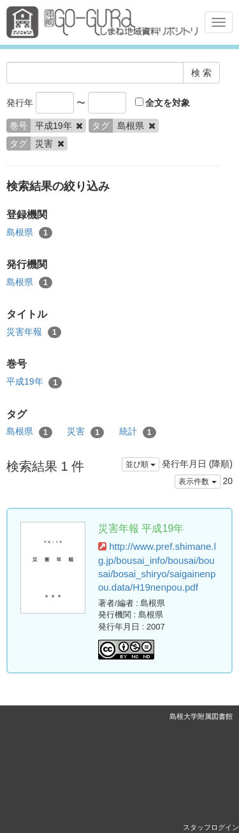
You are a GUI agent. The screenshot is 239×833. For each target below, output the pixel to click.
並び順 (141, 464)
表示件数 (197, 481)
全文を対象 (163, 103)
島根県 (29, 233)
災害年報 (33, 332)
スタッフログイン (211, 827)
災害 (85, 432)
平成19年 (34, 382)
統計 (137, 432)
